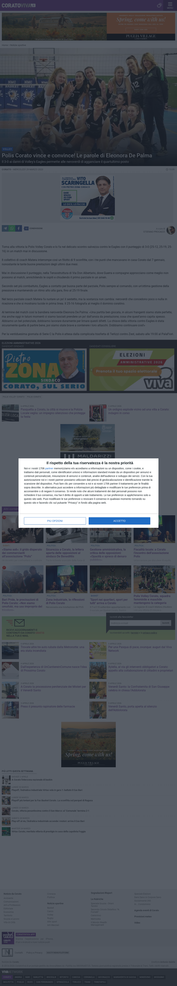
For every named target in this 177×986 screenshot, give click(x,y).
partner (49, 468)
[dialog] (88, 493)
